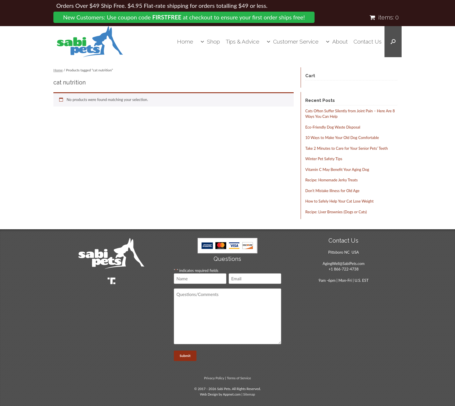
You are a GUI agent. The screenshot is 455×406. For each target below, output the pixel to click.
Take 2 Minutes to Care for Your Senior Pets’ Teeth (346, 148)
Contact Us (367, 41)
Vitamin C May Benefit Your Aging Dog (337, 169)
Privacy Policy (214, 378)
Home (185, 41)
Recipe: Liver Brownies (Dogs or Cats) (336, 212)
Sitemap (249, 394)
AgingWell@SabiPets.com (343, 263)
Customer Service (296, 41)
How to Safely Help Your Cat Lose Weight (339, 201)
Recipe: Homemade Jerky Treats (331, 180)
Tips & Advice (242, 41)
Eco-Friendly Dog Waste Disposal (332, 127)
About (340, 41)
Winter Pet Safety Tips (323, 158)
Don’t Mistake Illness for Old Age (332, 190)
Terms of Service (239, 378)
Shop (213, 41)
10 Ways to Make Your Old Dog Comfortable (342, 137)
